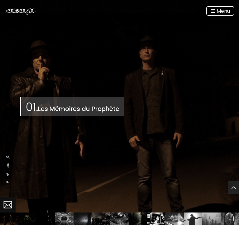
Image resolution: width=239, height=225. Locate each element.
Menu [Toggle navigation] (220, 11)
